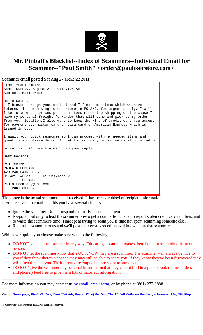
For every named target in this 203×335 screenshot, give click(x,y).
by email (81, 306)
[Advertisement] (101, 14)
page (20, 316)
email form (99, 306)
